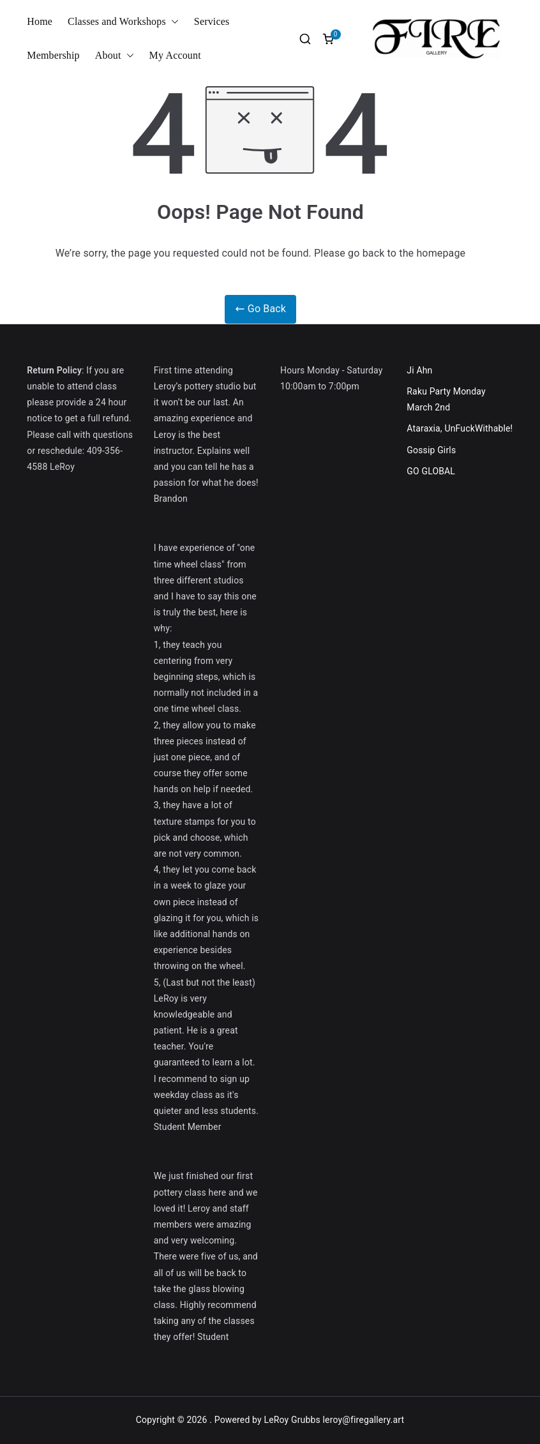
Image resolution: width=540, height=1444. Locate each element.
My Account (175, 55)
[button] (172, 22)
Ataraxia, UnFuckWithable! (460, 428)
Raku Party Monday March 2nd (446, 399)
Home (39, 21)
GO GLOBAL (431, 471)
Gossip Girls (431, 450)
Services (211, 21)
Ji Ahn (419, 370)
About (114, 56)
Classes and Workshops (123, 22)
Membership (53, 55)
